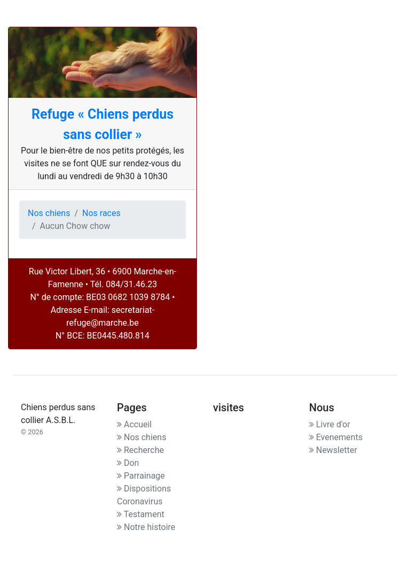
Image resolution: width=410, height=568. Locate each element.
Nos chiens (49, 213)
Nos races (101, 213)
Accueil (134, 424)
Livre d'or (329, 424)
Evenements (335, 437)
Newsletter (333, 450)
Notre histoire (146, 527)
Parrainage (141, 476)
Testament (140, 514)
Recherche (140, 450)
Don (128, 463)
